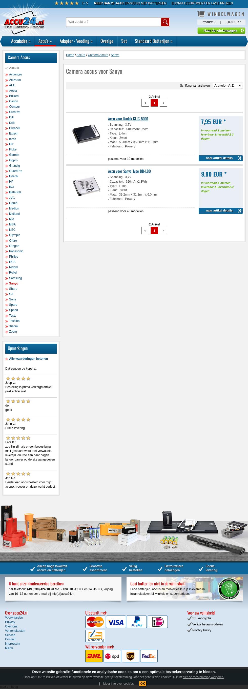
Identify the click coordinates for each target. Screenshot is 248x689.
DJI (11, 117)
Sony (12, 299)
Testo (12, 315)
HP (11, 181)
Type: (113, 133)
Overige (106, 40)
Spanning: (116, 124)
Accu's (45, 40)
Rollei (13, 272)
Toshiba (14, 321)
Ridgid (13, 267)
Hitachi (13, 176)
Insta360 (15, 192)
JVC (12, 198)
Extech (13, 133)
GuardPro (15, 171)
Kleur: (114, 138)
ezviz (12, 139)
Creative (14, 112)
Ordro (13, 240)
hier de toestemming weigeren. (203, 677)
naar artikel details (219, 158)
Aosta (13, 90)
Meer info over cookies (118, 683)
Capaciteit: (117, 129)
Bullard (13, 96)
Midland (14, 214)
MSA (12, 224)
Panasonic (16, 251)
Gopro (13, 160)
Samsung (15, 278)
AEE (12, 85)
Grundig (14, 165)
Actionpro (15, 74)
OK (142, 683)
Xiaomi (13, 326)
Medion (14, 208)
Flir (11, 144)
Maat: (113, 142)
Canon (13, 101)
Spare (13, 305)
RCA (12, 262)
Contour (14, 106)
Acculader (21, 40)
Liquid (13, 203)
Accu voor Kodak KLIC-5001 (128, 119)
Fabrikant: (116, 146)
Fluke (12, 149)
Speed (13, 310)
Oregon (14, 246)
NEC (12, 230)
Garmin (14, 155)
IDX (11, 187)
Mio (11, 219)
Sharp (13, 289)
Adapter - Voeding (76, 40)
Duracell (14, 128)
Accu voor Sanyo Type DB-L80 (129, 171)
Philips (13, 256)
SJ (11, 294)
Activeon (15, 80)
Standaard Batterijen (154, 40)
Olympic (14, 235)
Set (124, 40)
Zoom (13, 331)
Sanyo (13, 283)
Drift (12, 123)
